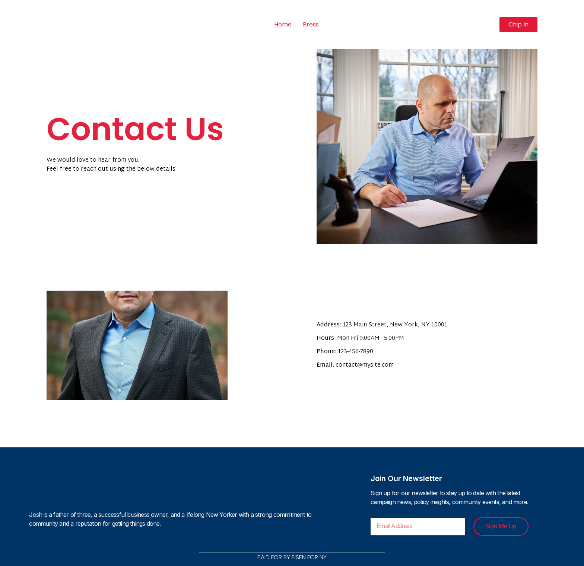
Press (311, 24)
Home (283, 24)
